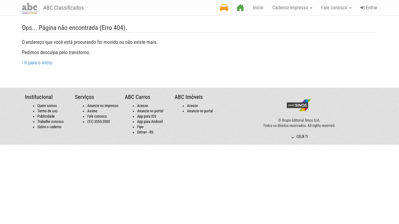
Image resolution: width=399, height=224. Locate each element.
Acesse (142, 106)
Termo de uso (47, 111)
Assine (92, 111)
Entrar (368, 8)
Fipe (140, 127)
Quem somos (47, 106)
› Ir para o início (37, 63)
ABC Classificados (63, 7)
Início (258, 8)
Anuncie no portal (150, 111)
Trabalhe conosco (50, 121)
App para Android (150, 121)
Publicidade (46, 116)
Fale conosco (97, 116)
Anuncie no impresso (102, 106)
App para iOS (146, 116)
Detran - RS (145, 132)
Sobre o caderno (49, 127)
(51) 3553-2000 (98, 121)
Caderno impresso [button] (292, 8)
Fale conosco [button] (336, 8)
